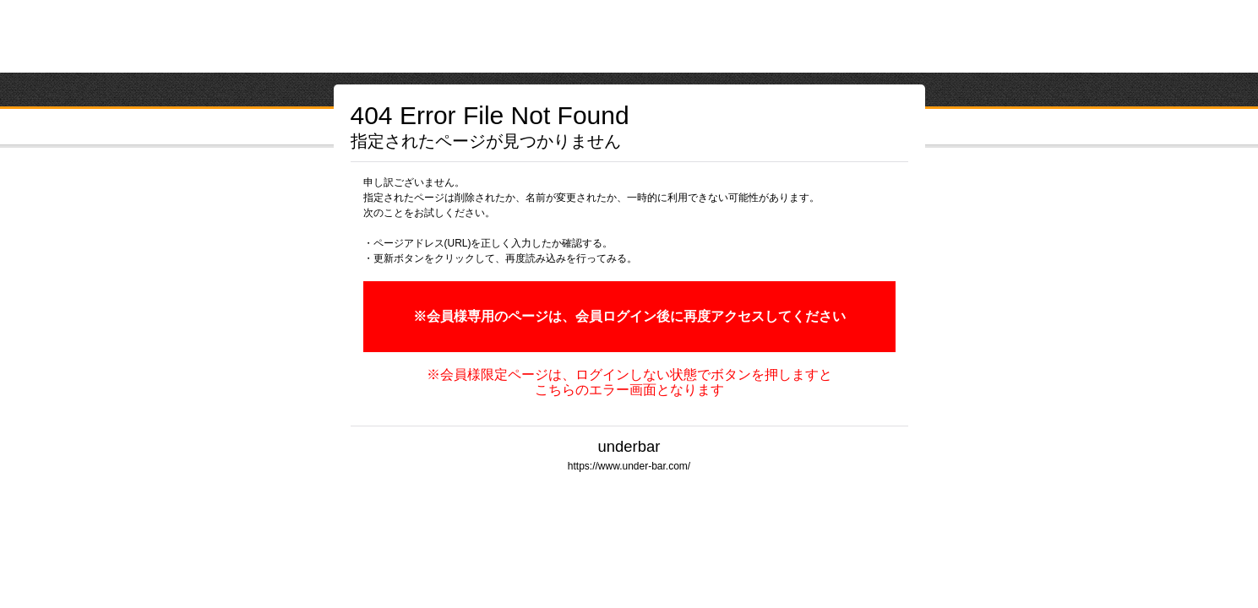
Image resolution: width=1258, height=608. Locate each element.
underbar (629, 446)
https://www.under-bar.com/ (629, 466)
